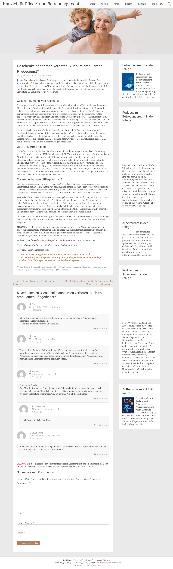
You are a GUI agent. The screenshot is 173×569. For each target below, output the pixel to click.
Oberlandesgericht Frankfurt (29, 270)
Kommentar (23, 483)
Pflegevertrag (47, 270)
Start (92, 4)
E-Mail (82, 466)
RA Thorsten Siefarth (42, 76)
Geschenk (102, 267)
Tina (34, 336)
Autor (116, 4)
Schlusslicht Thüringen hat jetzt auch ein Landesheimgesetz (50, 260)
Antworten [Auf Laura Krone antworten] (102, 454)
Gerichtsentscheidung (29, 267)
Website (21, 533)
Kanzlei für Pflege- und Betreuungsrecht (41, 3)
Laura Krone (37, 433)
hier (153, 97)
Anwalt (104, 4)
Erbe (85, 267)
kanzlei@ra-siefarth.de (111, 563)
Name (20, 513)
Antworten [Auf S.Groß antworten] (102, 398)
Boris (34, 304)
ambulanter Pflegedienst (72, 267)
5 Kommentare (64, 270)
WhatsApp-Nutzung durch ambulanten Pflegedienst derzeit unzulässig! (55, 254)
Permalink (36, 310)
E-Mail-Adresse (25, 523)
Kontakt (142, 4)
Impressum (157, 4)
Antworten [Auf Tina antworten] (102, 363)
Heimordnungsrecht (47, 267)
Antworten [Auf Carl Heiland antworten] (102, 425)
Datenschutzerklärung (92, 565)
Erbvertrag (92, 267)
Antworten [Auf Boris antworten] (102, 328)
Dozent (128, 4)
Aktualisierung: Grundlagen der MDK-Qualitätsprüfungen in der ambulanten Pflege (61, 257)
